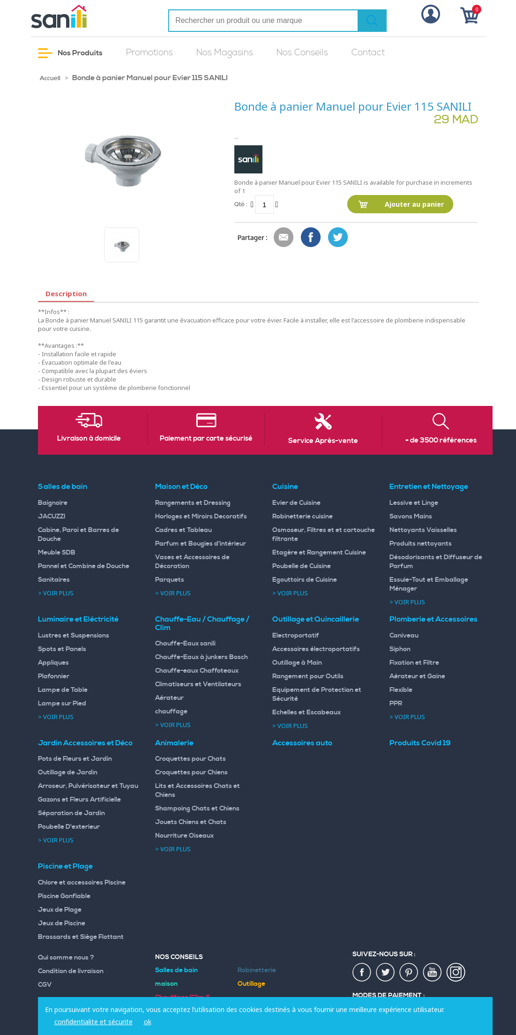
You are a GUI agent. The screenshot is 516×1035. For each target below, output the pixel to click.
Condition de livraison (71, 971)
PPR (395, 703)
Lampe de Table (63, 690)
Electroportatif (295, 635)
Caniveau (404, 635)
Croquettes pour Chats (190, 759)
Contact (368, 52)
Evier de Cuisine (296, 503)
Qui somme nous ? (66, 957)
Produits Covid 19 (420, 743)
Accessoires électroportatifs (316, 649)
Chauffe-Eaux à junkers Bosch (201, 657)
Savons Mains (410, 516)
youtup (432, 972)
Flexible (400, 690)
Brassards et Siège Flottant (81, 937)
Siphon (400, 649)
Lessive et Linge (413, 503)
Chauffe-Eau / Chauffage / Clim (202, 623)
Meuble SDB (56, 552)
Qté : (240, 204)
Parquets (169, 580)
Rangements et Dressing (193, 503)
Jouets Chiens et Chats (190, 822)
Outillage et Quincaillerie (315, 619)
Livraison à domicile (89, 439)
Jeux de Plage (60, 910)
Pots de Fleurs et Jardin (75, 759)
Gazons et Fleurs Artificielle (79, 799)
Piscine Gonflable (64, 896)
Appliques (53, 663)
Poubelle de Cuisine (301, 566)
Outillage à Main (297, 663)
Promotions (149, 52)
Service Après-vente (323, 441)
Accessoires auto (302, 743)
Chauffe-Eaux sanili (185, 643)
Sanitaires (54, 580)
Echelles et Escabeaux (306, 712)
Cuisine (285, 486)
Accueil (50, 78)
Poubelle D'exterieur (69, 827)
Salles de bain (62, 486)
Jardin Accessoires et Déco (85, 743)
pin (409, 972)
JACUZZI (52, 516)
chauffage (171, 711)
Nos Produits (70, 53)
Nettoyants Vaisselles (423, 530)
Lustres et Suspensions (73, 635)
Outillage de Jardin (67, 772)
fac (362, 972)
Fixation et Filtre (414, 663)
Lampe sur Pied (62, 703)
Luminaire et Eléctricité (78, 619)
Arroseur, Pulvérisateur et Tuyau (88, 786)
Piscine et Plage (65, 866)
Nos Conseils (302, 52)
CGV (45, 985)
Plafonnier (53, 676)
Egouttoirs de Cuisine (304, 580)
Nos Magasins (224, 52)
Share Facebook (311, 237)
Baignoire (52, 503)
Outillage (251, 984)
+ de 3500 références (441, 440)
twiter (386, 972)
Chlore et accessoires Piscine (82, 882)
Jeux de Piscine (61, 923)
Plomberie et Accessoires (433, 619)
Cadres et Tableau (183, 530)
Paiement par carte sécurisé (206, 439)
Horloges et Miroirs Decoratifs (201, 516)
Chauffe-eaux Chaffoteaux (197, 671)
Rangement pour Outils (308, 676)
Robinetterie (257, 970)
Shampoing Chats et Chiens (197, 808)
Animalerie (174, 743)
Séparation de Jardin (71, 813)
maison (166, 984)
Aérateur (169, 698)
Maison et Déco (181, 486)
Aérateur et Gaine (417, 676)
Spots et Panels (62, 649)
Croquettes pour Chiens (191, 772)
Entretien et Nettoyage (428, 486)
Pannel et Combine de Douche (83, 566)
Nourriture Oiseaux (184, 836)
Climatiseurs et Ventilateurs (198, 684)
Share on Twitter (338, 237)
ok (147, 1021)
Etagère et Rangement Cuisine (319, 552)
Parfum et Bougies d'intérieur (200, 544)
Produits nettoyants (420, 544)
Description (66, 293)
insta (456, 972)
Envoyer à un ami (284, 237)
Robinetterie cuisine (302, 516)
